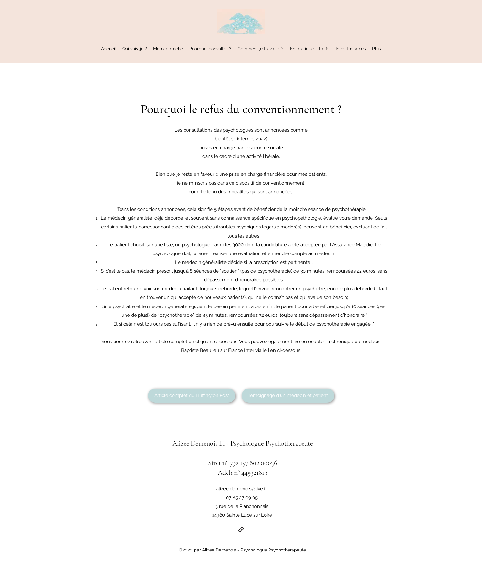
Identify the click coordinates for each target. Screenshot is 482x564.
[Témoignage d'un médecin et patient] (288, 396)
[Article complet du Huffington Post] (191, 396)
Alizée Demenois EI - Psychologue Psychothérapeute (242, 443)
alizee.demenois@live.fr (241, 489)
